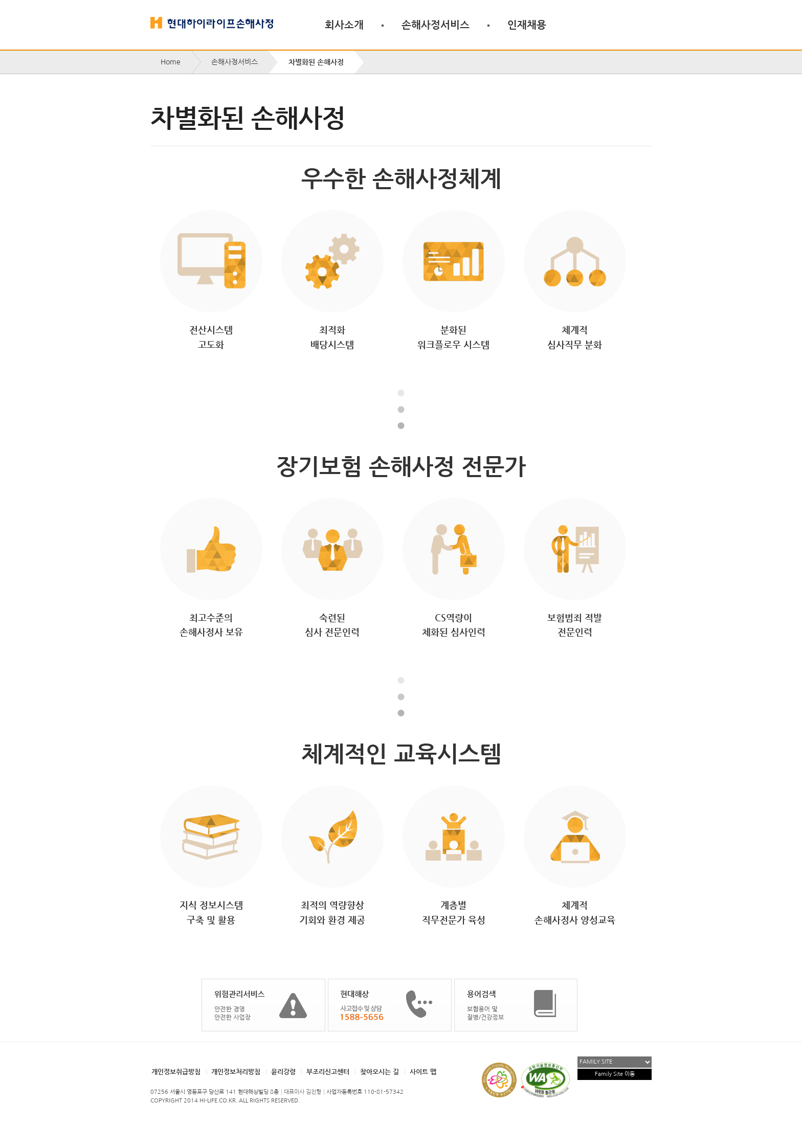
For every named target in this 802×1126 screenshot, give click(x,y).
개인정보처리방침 (235, 1071)
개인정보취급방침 (176, 1071)
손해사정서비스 (436, 24)
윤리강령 (283, 1071)
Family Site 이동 (615, 1074)
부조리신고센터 (327, 1071)
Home (171, 61)
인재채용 (526, 24)
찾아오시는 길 (379, 1071)
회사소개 (344, 24)
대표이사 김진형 (302, 1092)
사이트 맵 (423, 1071)
